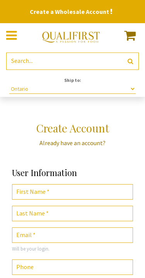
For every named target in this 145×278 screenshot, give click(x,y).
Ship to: (72, 80)
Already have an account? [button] (72, 143)
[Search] (130, 61)
